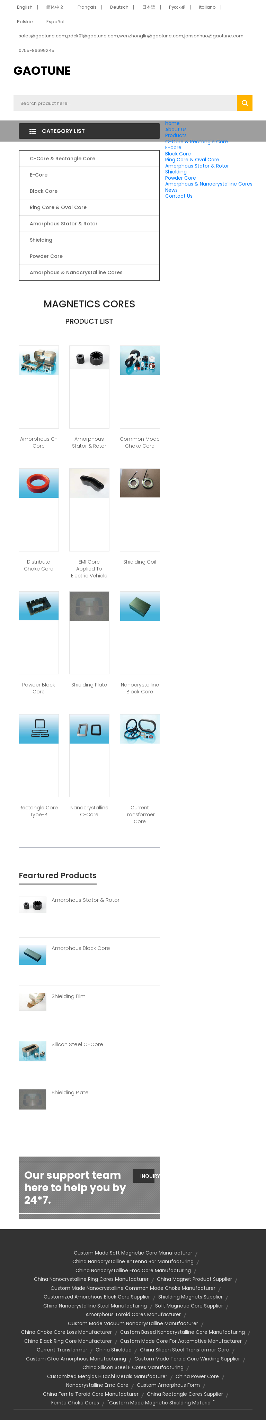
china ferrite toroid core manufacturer (91, 1394)
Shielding (176, 171)
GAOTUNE (42, 70)
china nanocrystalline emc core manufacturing (133, 1270)
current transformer (62, 1349)
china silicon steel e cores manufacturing (133, 1367)
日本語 (149, 7)
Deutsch (119, 7)
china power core (197, 1376)
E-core (173, 147)
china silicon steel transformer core (184, 1349)
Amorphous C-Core (38, 442)
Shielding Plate (89, 684)
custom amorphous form (168, 1385)
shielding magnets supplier (190, 1296)
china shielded (114, 1349)
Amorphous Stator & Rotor (197, 165)
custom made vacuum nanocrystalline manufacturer (133, 1323)
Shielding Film (69, 996)
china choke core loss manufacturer (66, 1332)
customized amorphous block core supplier (97, 1296)
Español (55, 21)
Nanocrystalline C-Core (89, 811)
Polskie (25, 21)
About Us (176, 129)
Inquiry (147, 1175)
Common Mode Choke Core (140, 442)
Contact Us (179, 195)
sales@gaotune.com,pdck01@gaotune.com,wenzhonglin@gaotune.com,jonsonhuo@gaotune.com (131, 36)
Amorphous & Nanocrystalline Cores (208, 183)
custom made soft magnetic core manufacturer (133, 1252)
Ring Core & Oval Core (192, 159)
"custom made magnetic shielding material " (161, 1402)
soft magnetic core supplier (189, 1305)
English (25, 7)
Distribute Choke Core (38, 565)
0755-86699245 (36, 50)
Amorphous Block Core (81, 948)
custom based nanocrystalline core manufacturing (182, 1332)
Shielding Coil (139, 561)
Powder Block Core (38, 688)
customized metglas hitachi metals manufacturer (107, 1376)
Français (87, 7)
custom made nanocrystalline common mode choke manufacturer (133, 1288)
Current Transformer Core (140, 814)
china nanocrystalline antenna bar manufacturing (133, 1261)
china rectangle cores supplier (185, 1394)
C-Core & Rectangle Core (196, 141)
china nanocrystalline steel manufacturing (95, 1305)
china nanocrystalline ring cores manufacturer (91, 1279)
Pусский (177, 7)
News (171, 190)
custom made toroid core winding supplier (187, 1358)
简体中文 (55, 7)
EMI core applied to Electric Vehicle (89, 568)
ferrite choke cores (75, 1402)
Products (176, 135)
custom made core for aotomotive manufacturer (181, 1341)
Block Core (178, 153)
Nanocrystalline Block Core (140, 688)
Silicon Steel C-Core (77, 1044)
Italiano (207, 7)
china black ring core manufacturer (68, 1341)
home (172, 123)
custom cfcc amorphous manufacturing (76, 1358)
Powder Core (180, 177)
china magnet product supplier (194, 1279)
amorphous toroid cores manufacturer (133, 1314)
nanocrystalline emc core (97, 1385)
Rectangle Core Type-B (38, 811)
